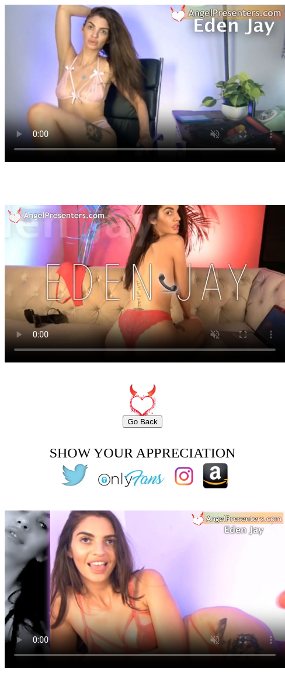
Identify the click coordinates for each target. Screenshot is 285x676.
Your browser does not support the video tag (145, 83)
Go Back (142, 421)
